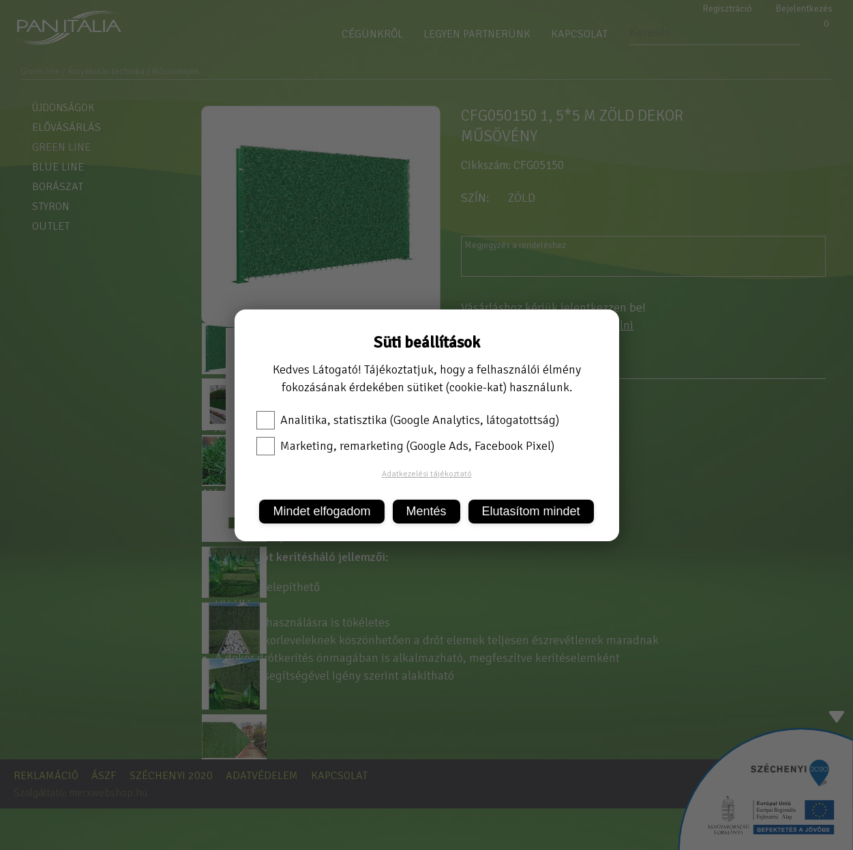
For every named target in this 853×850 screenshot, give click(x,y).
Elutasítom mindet (531, 511)
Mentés (426, 511)
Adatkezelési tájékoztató (427, 474)
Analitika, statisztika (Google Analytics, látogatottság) (407, 420)
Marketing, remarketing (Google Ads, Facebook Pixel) (405, 446)
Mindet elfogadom (321, 511)
